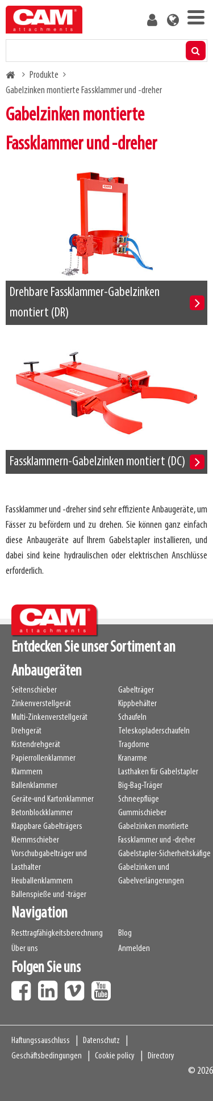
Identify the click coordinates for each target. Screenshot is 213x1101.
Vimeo (77, 987)
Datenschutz (101, 1040)
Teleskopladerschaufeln (154, 731)
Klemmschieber (35, 840)
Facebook (23, 987)
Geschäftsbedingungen (46, 1056)
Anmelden (134, 948)
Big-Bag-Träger (140, 785)
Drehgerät (26, 731)
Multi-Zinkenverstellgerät (49, 717)
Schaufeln (132, 717)
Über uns (24, 948)
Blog (125, 933)
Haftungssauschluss (40, 1040)
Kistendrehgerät (35, 744)
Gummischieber (142, 813)
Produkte (44, 75)
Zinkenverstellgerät (41, 703)
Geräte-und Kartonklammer (52, 799)
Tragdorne (133, 744)
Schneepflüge (138, 799)
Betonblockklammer (42, 813)
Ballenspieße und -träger (48, 894)
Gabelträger (136, 690)
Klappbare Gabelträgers (46, 826)
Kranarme (132, 758)
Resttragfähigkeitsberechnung (57, 933)
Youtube (103, 987)
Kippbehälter (137, 703)
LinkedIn (50, 987)
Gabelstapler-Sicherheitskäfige (164, 853)
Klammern (27, 772)
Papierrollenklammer (43, 758)
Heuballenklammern (42, 881)
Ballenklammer (34, 785)
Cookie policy (115, 1056)
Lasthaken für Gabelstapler (158, 772)
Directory (161, 1056)
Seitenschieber (34, 690)
